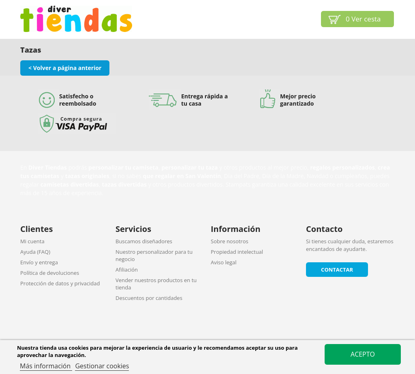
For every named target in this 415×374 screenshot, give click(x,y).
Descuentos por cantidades (149, 298)
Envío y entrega (39, 262)
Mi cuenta (32, 241)
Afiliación (127, 269)
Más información (46, 365)
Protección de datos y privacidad (60, 283)
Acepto (363, 354)
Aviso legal (224, 262)
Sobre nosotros (229, 241)
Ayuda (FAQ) (35, 251)
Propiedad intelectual (237, 251)
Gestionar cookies (102, 365)
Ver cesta (363, 18)
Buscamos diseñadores (144, 241)
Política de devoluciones (49, 272)
